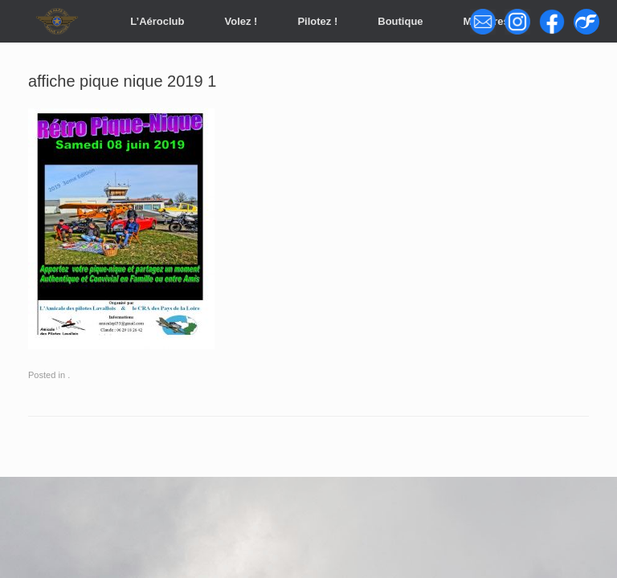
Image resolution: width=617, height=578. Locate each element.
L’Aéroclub (157, 21)
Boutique (400, 21)
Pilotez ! (317, 21)
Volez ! (240, 21)
